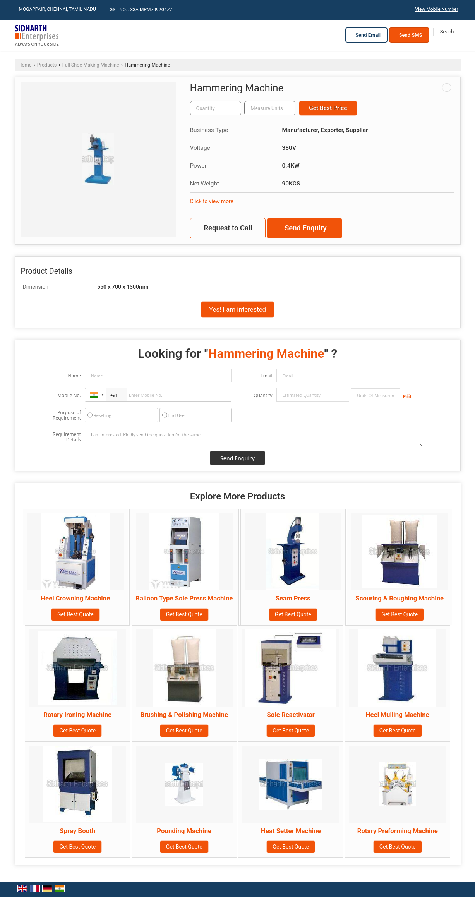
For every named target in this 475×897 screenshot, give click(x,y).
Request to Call (228, 228)
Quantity (263, 395)
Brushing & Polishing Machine (184, 715)
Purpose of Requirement (67, 415)
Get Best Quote (75, 614)
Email (267, 375)
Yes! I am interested (237, 309)
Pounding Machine (184, 831)
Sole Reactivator (291, 715)
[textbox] (269, 108)
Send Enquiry (306, 228)
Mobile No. (69, 395)
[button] (436, 9)
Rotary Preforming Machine (397, 831)
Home (25, 65)
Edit (407, 397)
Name (74, 375)
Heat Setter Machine (291, 831)
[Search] (447, 32)
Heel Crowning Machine (75, 598)
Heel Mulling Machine (397, 715)
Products (47, 65)
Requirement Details (67, 437)
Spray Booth (77, 831)
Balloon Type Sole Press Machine (184, 598)
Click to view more (211, 201)
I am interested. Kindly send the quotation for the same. (254, 437)
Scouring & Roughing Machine (399, 598)
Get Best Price (328, 108)
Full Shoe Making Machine (90, 65)
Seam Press (293, 598)
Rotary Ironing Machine (77, 715)
